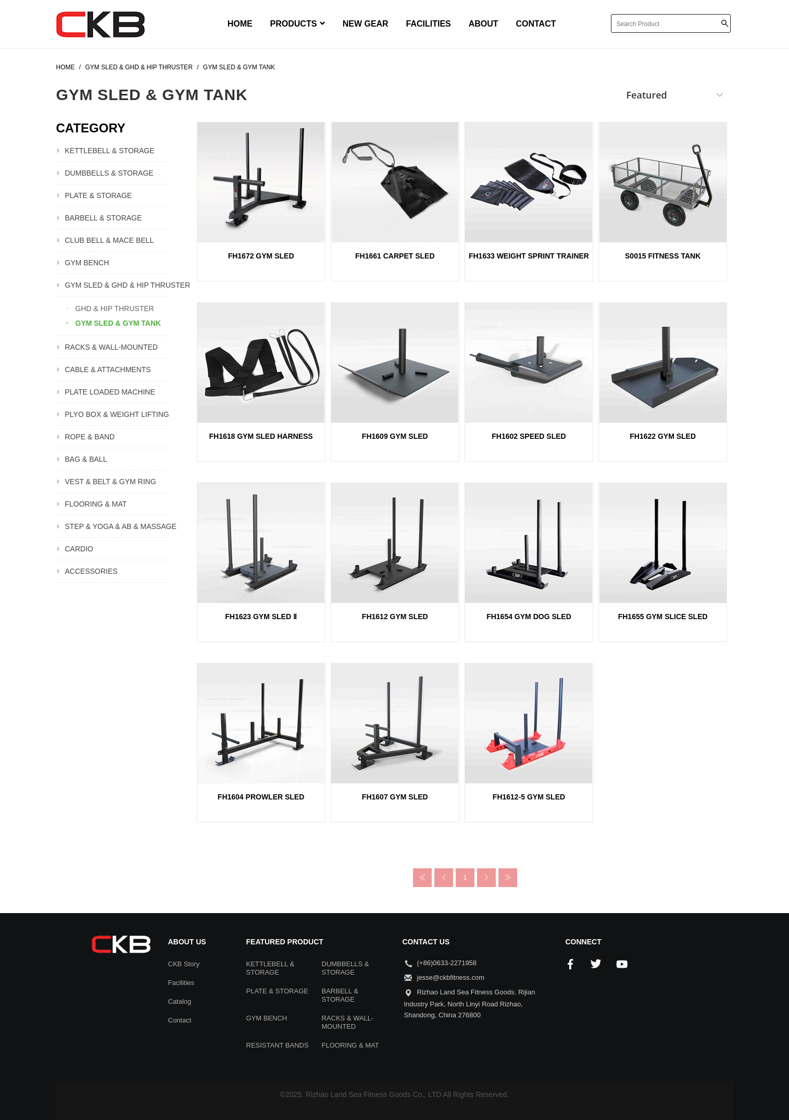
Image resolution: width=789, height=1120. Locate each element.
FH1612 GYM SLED (395, 616)
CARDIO (79, 549)
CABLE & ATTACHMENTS (108, 369)
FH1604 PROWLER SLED (261, 797)
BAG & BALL (86, 459)
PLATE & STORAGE (98, 195)
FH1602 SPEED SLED (529, 436)
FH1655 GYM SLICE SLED (663, 616)
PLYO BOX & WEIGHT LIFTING (117, 414)
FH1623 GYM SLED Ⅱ (261, 616)
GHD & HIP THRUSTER (115, 308)
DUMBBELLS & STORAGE (109, 173)
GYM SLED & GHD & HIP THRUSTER (117, 285)
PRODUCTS (297, 23)
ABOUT (483, 23)
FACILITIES (428, 23)
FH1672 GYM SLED (261, 256)
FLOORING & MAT (96, 504)
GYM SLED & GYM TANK (118, 323)
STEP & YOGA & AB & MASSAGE (117, 526)
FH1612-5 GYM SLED (529, 797)
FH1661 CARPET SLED (394, 256)
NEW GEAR (366, 23)
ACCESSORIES (91, 571)
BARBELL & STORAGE (103, 218)
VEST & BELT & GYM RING (110, 481)
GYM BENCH (87, 263)
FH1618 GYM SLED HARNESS (261, 436)
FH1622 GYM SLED (663, 436)
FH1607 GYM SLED (395, 797)
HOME (240, 23)
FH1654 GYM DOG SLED (528, 616)
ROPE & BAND (90, 437)
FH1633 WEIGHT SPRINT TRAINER (529, 256)
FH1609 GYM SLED (395, 436)
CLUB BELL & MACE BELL (109, 240)
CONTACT (536, 23)
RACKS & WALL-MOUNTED (111, 347)
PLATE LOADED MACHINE (110, 392)
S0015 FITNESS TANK (662, 256)
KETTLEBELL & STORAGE (110, 150)
